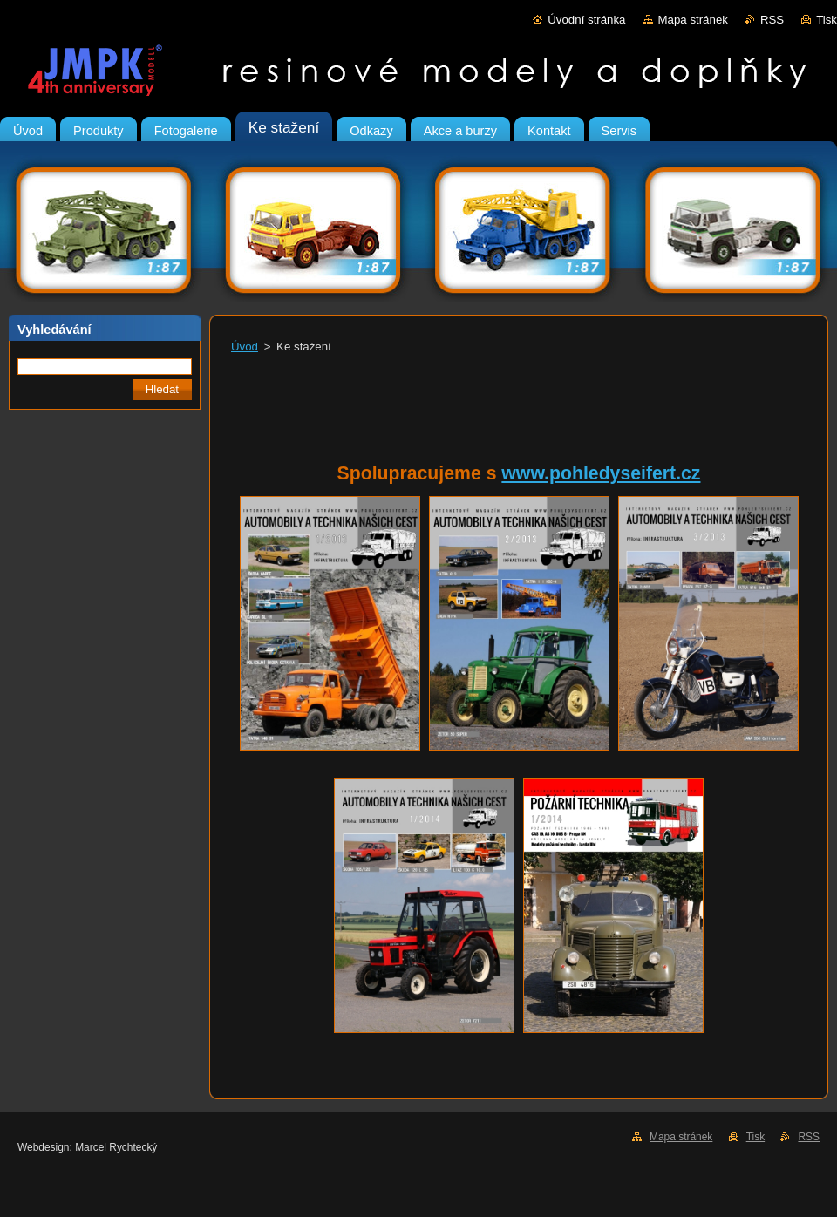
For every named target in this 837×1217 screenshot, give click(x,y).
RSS (772, 19)
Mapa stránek (693, 19)
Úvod (244, 346)
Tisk (826, 19)
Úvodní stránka (586, 19)
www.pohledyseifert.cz (600, 473)
